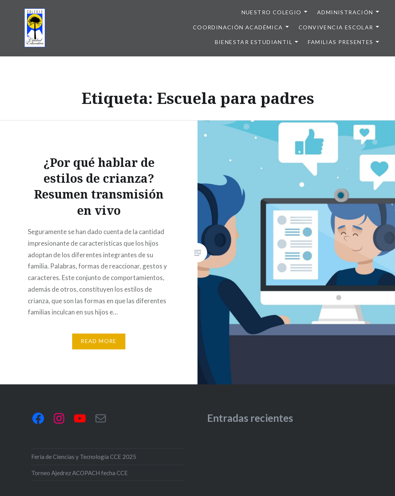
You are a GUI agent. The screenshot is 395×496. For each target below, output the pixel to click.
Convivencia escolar (336, 27)
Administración (345, 12)
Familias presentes (340, 42)
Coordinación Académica (238, 27)
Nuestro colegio (271, 12)
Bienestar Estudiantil (253, 42)
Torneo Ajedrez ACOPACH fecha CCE (79, 472)
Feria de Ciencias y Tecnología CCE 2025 (83, 456)
